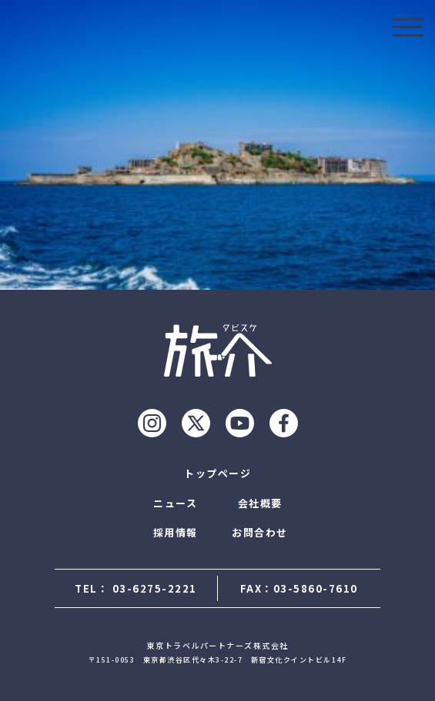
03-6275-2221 (154, 588)
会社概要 (260, 503)
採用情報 (175, 532)
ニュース (175, 503)
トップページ (217, 473)
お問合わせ (260, 532)
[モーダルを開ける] (408, 27)
